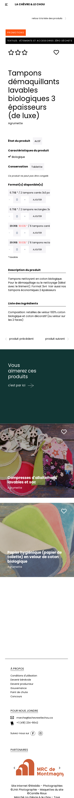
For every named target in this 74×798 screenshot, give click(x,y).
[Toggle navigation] (6, 4)
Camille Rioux (38, 792)
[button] (14, 767)
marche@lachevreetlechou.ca (35, 716)
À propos (17, 668)
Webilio (35, 785)
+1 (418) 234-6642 (27, 721)
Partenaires (19, 749)
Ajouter (37, 199)
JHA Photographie (25, 788)
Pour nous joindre (24, 710)
